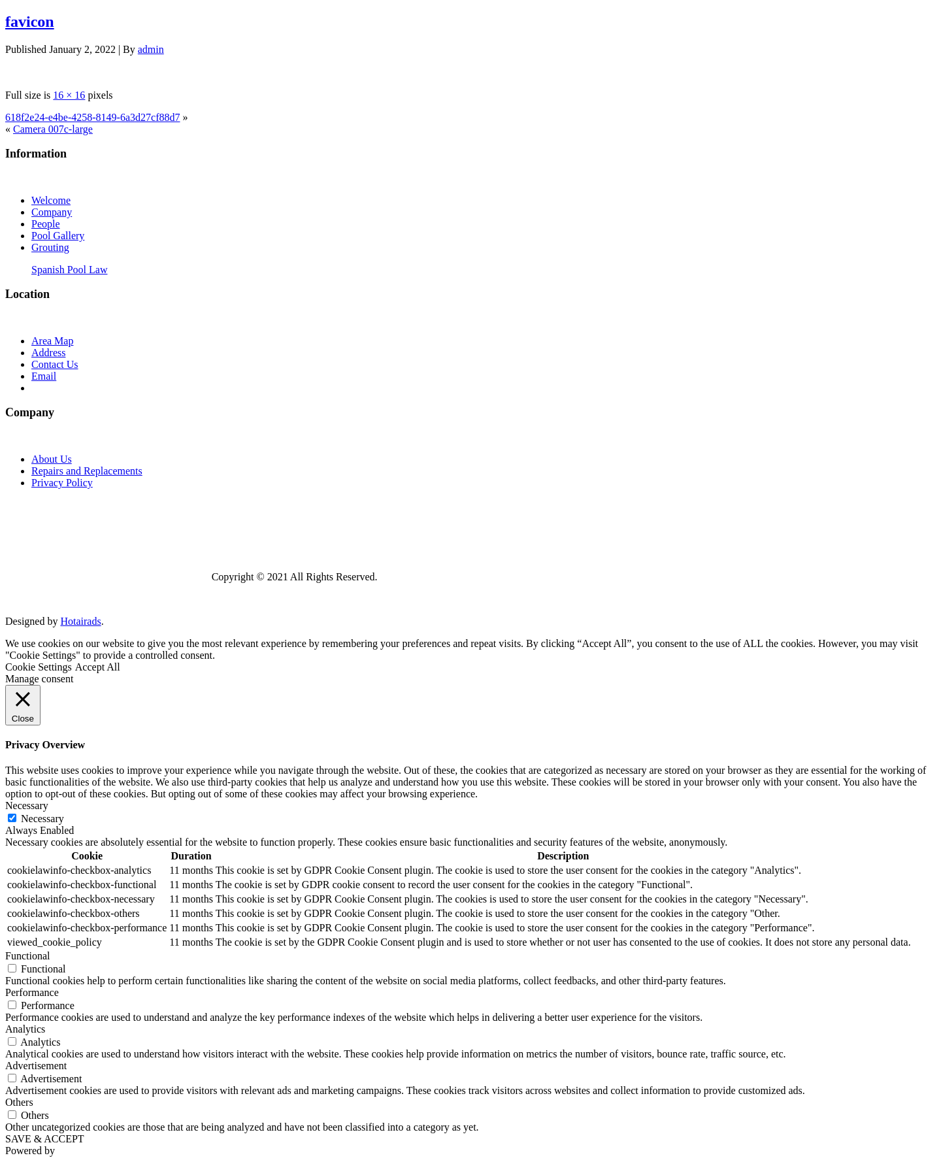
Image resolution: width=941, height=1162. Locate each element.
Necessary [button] (26, 805)
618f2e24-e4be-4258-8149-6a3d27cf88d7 (92, 117)
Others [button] (19, 1102)
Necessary (42, 818)
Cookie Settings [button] (38, 666)
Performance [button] (32, 992)
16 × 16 (69, 95)
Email (43, 376)
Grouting (50, 247)
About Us (51, 459)
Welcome (51, 200)
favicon (29, 21)
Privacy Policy (62, 482)
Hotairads (80, 621)
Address (48, 352)
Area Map (52, 340)
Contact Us (54, 364)
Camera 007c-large (53, 129)
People (45, 223)
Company (51, 212)
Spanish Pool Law (69, 269)
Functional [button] (27, 955)
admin (151, 49)
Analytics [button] (25, 1029)
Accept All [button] (97, 666)
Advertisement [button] (36, 1065)
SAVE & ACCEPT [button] (44, 1138)
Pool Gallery (57, 235)
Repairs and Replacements (86, 470)
